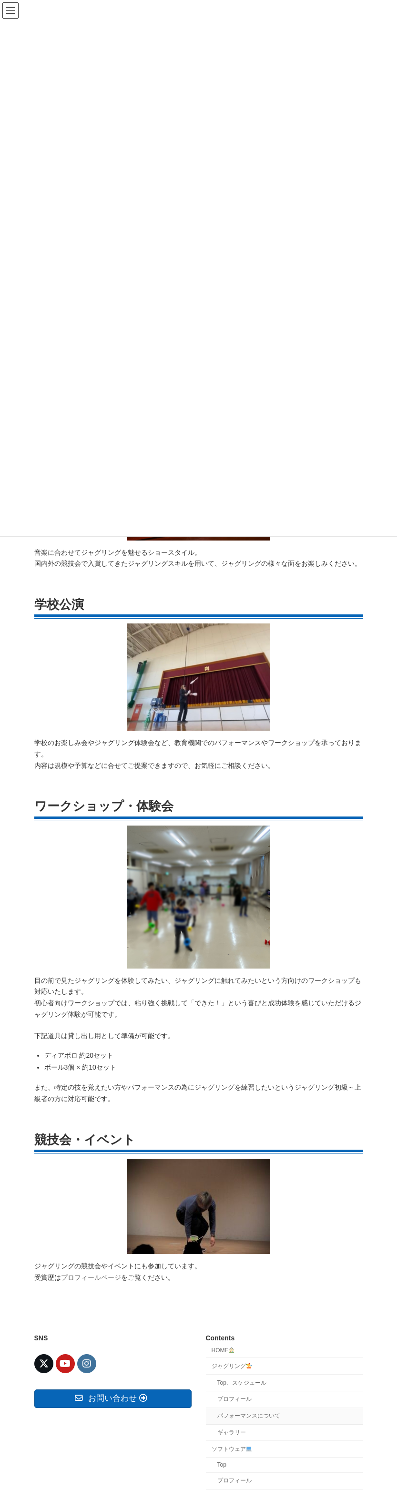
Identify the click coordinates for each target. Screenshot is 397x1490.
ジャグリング (232, 1365)
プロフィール (234, 1399)
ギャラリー (231, 1432)
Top (221, 1464)
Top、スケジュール (241, 1382)
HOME (223, 1350)
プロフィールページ (91, 1277)
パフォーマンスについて (248, 1415)
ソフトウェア (232, 1448)
